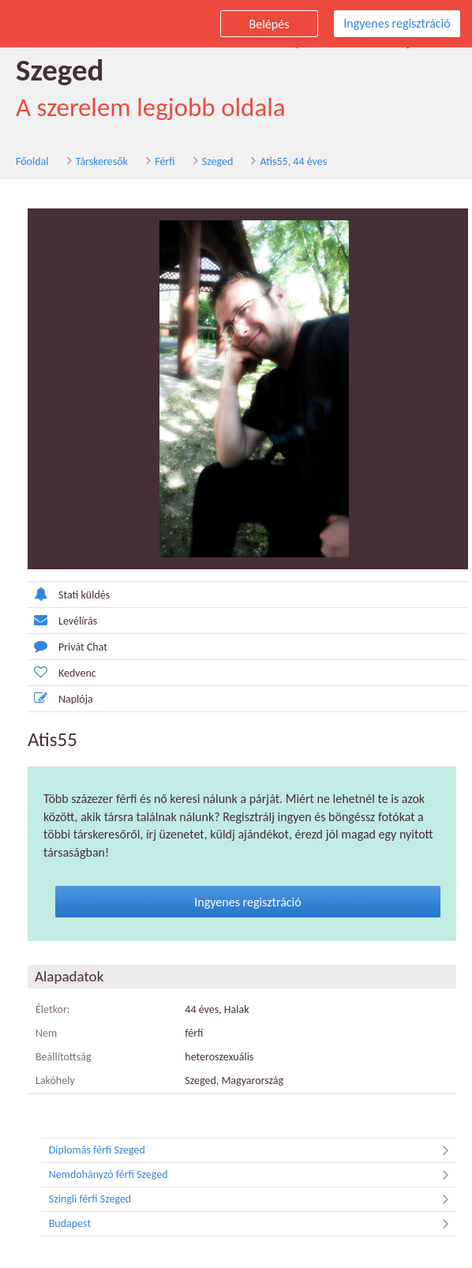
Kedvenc (62, 672)
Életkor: (53, 1009)
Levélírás (62, 620)
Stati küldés (69, 594)
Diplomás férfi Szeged (252, 1150)
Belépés (269, 24)
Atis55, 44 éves (293, 161)
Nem (46, 1033)
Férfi (164, 161)
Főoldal (32, 161)
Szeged (217, 161)
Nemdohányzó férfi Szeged (252, 1175)
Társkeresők (102, 161)
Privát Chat (67, 646)
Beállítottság (64, 1057)
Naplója (60, 698)
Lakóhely (55, 1080)
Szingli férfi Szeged (252, 1199)
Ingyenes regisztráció (396, 23)
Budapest (252, 1224)
